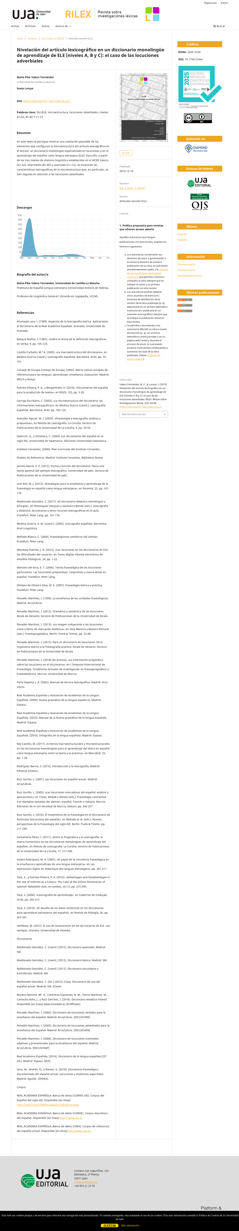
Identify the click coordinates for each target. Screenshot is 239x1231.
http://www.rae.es (71, 1118)
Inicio (20, 38)
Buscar (219, 26)
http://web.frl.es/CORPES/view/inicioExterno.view (48, 1105)
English (182, 234)
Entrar (224, 2)
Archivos (30, 26)
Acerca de (62, 26)
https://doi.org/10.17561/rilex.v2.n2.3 (46, 101)
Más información (130, 1225)
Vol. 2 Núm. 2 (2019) (53, 38)
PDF (127, 153)
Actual (15, 26)
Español (182, 239)
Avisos (45, 26)
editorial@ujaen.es (86, 1182)
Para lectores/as (186, 264)
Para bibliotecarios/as (189, 275)
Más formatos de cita (133, 414)
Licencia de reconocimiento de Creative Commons (147, 273)
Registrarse (210, 2)
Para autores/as (186, 270)
